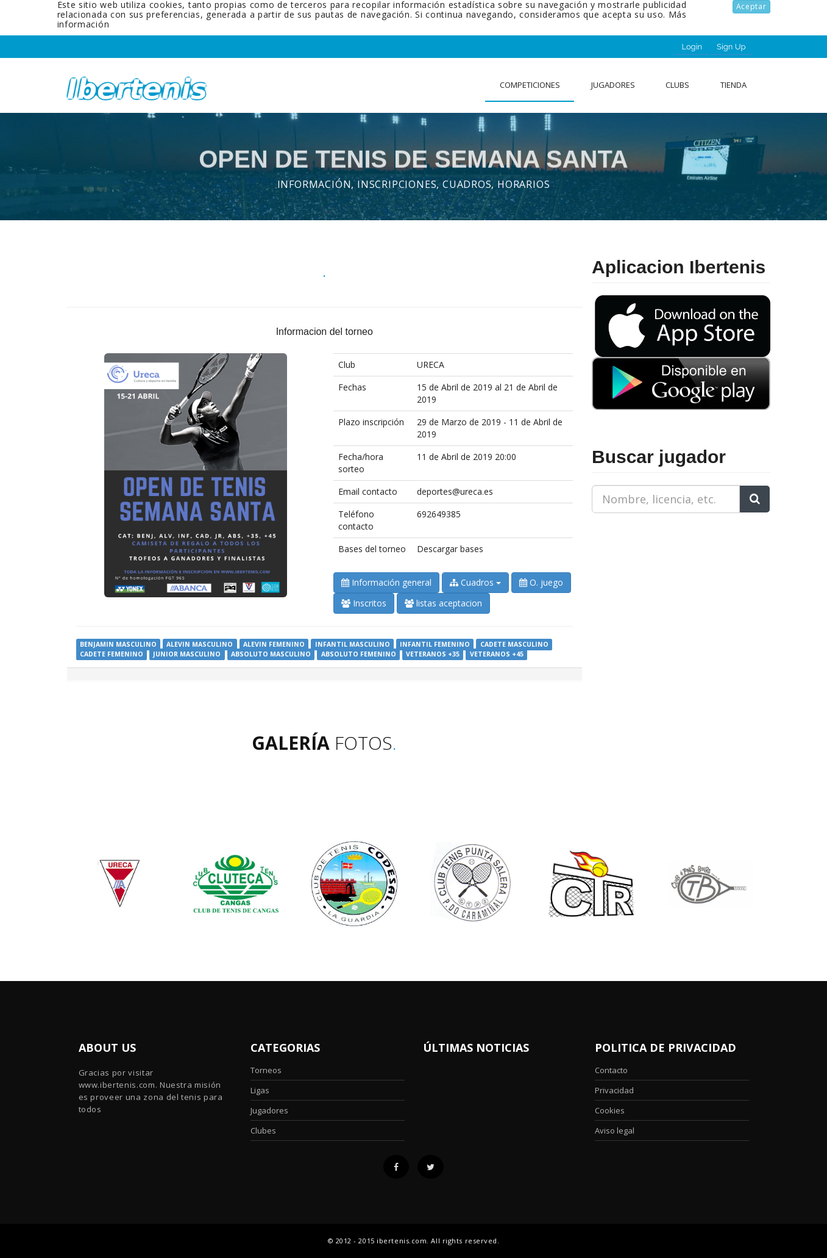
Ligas (259, 1090)
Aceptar (751, 6)
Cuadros (475, 582)
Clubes (263, 1130)
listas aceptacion (443, 603)
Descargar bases (450, 549)
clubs (677, 84)
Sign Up (731, 46)
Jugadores (613, 84)
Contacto (611, 1070)
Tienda (733, 84)
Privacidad (614, 1090)
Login (691, 46)
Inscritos (363, 603)
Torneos (266, 1070)
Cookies (610, 1110)
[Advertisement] (668, 599)
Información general (386, 582)
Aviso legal (614, 1130)
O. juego (541, 582)
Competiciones (530, 84)
